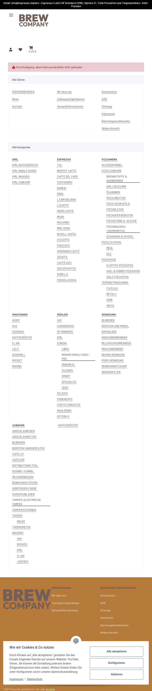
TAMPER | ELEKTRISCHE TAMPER (26, 502)
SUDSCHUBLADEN (23, 494)
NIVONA (17, 366)
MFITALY (111, 294)
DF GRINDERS (65, 331)
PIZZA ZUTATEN (111, 242)
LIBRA (65, 349)
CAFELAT (18, 454)
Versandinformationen (70, 106)
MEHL (109, 248)
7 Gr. (59, 165)
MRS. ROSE (63, 228)
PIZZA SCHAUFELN (118, 203)
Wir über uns (64, 91)
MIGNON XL (68, 364)
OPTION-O (63, 416)
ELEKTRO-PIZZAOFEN (119, 265)
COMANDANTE (65, 326)
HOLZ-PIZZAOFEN (117, 276)
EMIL (60, 337)
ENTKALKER (109, 331)
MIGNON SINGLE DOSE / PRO (76, 356)
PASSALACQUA (66, 280)
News (15, 99)
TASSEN (17, 515)
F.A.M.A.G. (112, 288)
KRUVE (21, 521)
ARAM (15, 320)
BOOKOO (22, 544)
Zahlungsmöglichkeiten (71, 99)
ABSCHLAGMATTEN (24, 436)
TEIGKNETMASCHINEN (115, 282)
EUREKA (62, 343)
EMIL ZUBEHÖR (21, 182)
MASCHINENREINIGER (114, 337)
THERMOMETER (21, 527)
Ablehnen (116, 674)
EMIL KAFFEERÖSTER (25, 165)
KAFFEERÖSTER (22, 337)
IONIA (60, 193)
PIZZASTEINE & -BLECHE (121, 221)
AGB (104, 99)
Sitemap (107, 106)
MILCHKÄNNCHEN (22, 477)
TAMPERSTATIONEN (24, 509)
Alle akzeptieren (116, 651)
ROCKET (17, 360)
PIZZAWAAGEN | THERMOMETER (116, 228)
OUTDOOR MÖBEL (112, 165)
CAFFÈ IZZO (64, 262)
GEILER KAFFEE (66, 268)
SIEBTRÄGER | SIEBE (24, 488)
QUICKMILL (18, 354)
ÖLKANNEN (113, 192)
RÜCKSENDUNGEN (23, 91)
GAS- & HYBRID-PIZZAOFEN (123, 271)
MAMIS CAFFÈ (65, 211)
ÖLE (108, 253)
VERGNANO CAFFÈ (68, 251)
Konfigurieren (116, 662)
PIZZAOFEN (109, 259)
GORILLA (62, 274)
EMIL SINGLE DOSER (24, 170)
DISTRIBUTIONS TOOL (25, 465)
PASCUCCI (63, 245)
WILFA (110, 305)
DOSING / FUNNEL (23, 471)
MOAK (60, 216)
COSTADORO (64, 182)
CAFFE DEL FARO (67, 176)
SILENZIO (67, 370)
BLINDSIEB (108, 320)
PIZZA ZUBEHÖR (111, 170)
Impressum (17, 679)
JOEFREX (22, 561)
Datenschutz (35, 679)
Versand (50, 689)
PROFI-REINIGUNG (113, 360)
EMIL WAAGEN (20, 176)
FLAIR (16, 343)
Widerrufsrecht (111, 128)
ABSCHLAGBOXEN (23, 431)
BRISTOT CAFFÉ (66, 170)
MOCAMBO (63, 222)
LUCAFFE (63, 205)
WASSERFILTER (111, 372)
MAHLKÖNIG (64, 410)
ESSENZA (18, 331)
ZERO (65, 387)
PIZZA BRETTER (115, 198)
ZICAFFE (62, 257)
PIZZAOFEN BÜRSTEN (119, 215)
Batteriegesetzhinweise (116, 121)
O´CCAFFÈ (63, 239)
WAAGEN (17, 532)
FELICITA (62, 393)
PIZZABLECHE (115, 209)
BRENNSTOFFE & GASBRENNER (116, 178)
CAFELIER (18, 459)
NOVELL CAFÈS (66, 234)
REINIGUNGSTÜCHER (114, 366)
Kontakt (17, 106)
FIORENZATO (64, 399)
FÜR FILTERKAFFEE (69, 404)
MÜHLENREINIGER (112, 349)
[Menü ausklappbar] (11, 13)
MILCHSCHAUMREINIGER (116, 343)
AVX (14, 326)
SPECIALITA (69, 381)
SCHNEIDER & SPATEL (120, 236)
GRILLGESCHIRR (116, 186)
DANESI (61, 188)
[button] (10, 49)
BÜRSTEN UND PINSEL (115, 326)
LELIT (15, 349)
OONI (109, 299)
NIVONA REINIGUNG (113, 354)
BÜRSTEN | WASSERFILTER (28, 448)
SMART (66, 376)
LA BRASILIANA (66, 199)
